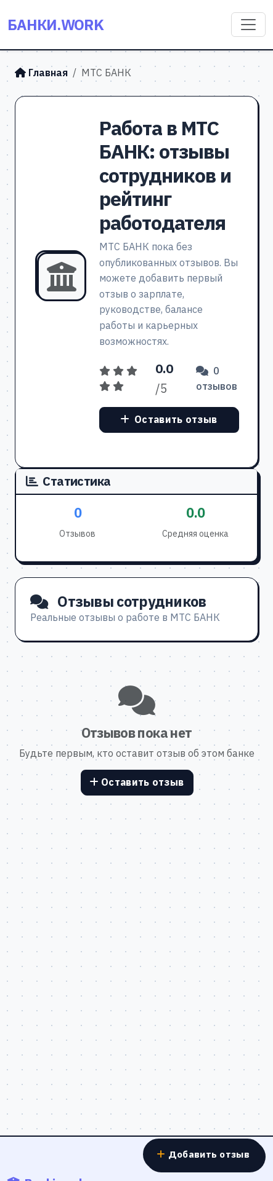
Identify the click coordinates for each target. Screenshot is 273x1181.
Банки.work (55, 24)
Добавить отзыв (203, 1154)
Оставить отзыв (169, 419)
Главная (41, 72)
